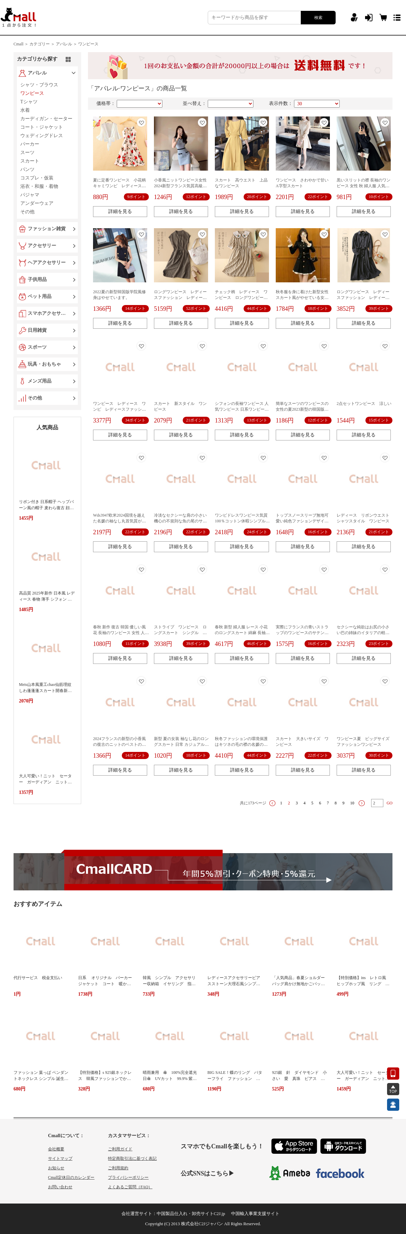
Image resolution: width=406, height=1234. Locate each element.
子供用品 (37, 279)
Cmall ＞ (21, 44)
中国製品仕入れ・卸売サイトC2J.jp (191, 1213)
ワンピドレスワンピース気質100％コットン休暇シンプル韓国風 (242, 521)
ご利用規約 (118, 1168)
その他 (35, 397)
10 (352, 803)
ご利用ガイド (120, 1149)
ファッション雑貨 (47, 228)
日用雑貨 (37, 330)
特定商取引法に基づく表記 (132, 1158)
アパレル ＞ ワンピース (77, 44)
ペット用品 (39, 296)
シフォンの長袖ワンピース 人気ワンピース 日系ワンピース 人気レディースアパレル (242, 409)
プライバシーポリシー (128, 1177)
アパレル (37, 72)
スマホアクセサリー (48, 313)
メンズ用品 (39, 381)
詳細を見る (120, 211)
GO (389, 803)
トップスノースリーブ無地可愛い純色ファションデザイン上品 (302, 521)
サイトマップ (60, 1158)
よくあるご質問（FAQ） (130, 1187)
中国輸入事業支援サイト (255, 1213)
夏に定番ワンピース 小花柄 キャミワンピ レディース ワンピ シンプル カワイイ (121, 186)
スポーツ (37, 347)
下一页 (362, 803)
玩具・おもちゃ (44, 364)
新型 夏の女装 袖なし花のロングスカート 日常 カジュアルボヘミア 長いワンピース (181, 744)
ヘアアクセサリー (47, 262)
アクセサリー (42, 245)
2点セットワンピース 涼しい (364, 403)
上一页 (272, 803)
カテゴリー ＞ (42, 44)
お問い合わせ (60, 1187)
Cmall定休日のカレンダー (71, 1177)
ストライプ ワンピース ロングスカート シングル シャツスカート (180, 633)
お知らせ (56, 1168)
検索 (318, 17)
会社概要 (56, 1149)
